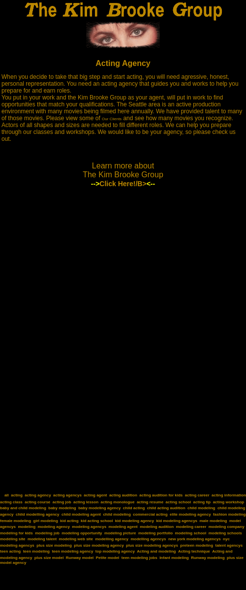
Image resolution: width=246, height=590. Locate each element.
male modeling (213, 521)
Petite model (108, 558)
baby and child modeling (23, 508)
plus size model (49, 558)
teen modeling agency (72, 551)
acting (17, 495)
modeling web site (76, 539)
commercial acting (150, 514)
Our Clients (112, 119)
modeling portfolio (155, 533)
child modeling (201, 508)
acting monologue (118, 502)
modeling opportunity (82, 533)
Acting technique (194, 551)
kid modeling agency (134, 521)
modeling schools (225, 533)
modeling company (227, 526)
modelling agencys (148, 539)
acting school (178, 502)
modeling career (191, 526)
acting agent (95, 495)
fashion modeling (229, 514)
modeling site (13, 539)
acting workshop (229, 502)
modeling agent (123, 526)
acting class (11, 502)
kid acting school (97, 521)
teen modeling (36, 551)
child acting (134, 508)
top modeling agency (115, 551)
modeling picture (120, 533)
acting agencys (67, 495)
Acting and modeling (156, 551)
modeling (26, 526)
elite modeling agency (190, 514)
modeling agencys (89, 526)
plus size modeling (54, 545)
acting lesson (85, 502)
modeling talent (42, 539)
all (6, 495)
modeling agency (54, 526)
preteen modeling (196, 545)
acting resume (150, 502)
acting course (37, 502)
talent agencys (229, 545)
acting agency (38, 495)
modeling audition (157, 526)
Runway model (79, 558)
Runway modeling (207, 558)
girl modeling (45, 521)
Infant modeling (174, 558)
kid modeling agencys (176, 521)
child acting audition (166, 508)
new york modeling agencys (194, 539)
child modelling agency (37, 514)
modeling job (47, 533)
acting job (62, 502)
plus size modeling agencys (152, 545)
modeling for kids (16, 533)
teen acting (10, 551)
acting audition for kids (161, 495)
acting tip (202, 502)
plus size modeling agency (98, 545)
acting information (229, 495)
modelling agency (111, 539)
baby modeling (62, 508)
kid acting (69, 521)
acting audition (123, 495)
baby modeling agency (99, 508)
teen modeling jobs (139, 558)
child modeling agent (81, 514)
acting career (197, 495)
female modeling (15, 521)
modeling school (191, 533)
